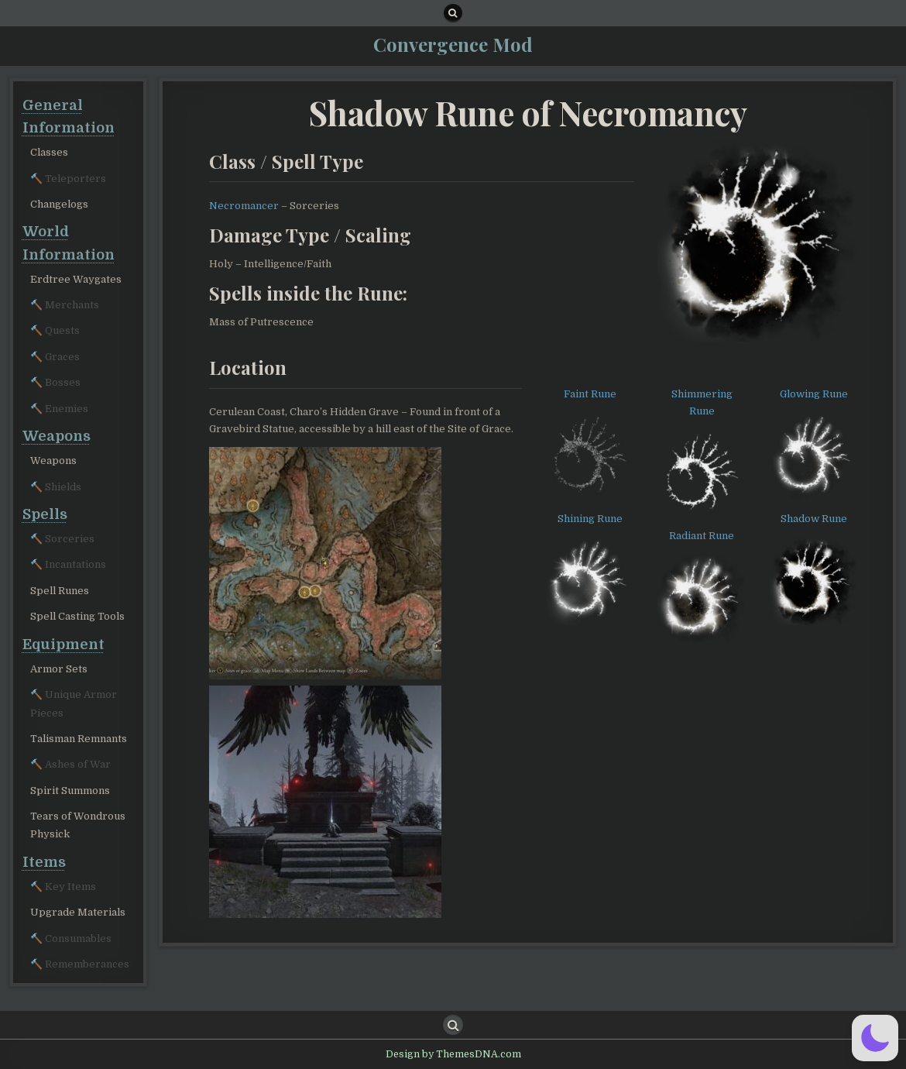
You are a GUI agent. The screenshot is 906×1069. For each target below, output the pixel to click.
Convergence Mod (453, 44)
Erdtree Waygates (76, 279)
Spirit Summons (70, 790)
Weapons (53, 460)
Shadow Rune (814, 518)
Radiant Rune (701, 535)
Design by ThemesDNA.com (453, 1054)
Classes (49, 152)
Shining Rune (590, 518)
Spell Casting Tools (77, 616)
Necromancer (244, 205)
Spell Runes (59, 590)
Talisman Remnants (78, 738)
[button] (875, 1038)
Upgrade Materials (77, 912)
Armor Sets (59, 669)
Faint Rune (590, 394)
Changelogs (59, 204)
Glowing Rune (814, 394)
